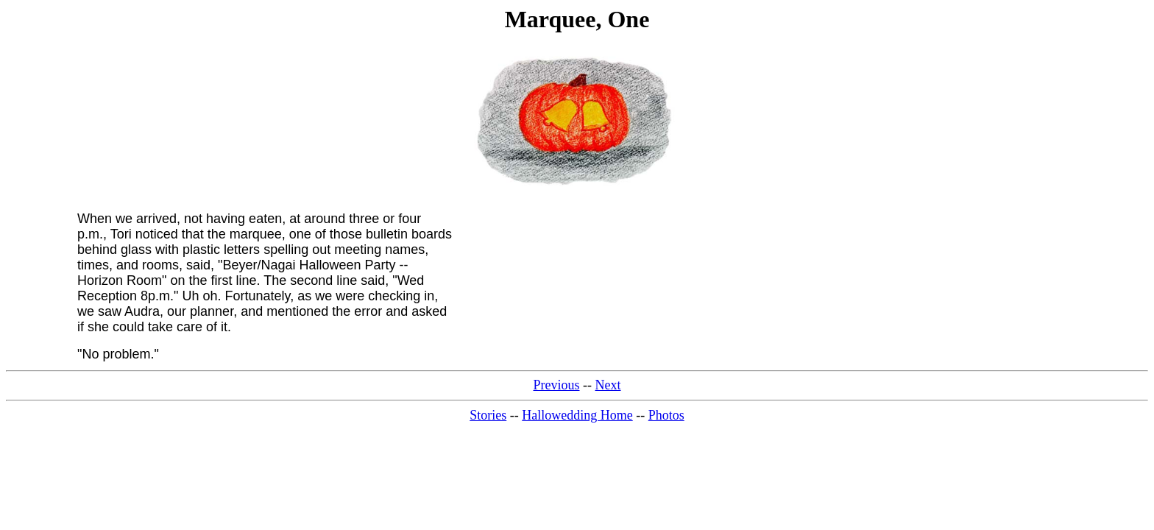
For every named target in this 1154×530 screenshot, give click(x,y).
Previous (557, 385)
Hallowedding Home (577, 415)
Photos (666, 415)
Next (608, 385)
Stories (488, 415)
